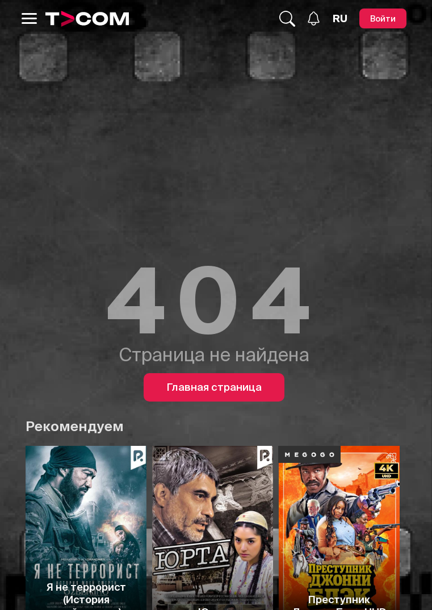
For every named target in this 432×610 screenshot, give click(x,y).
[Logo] (87, 19)
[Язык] (340, 19)
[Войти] (382, 18)
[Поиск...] (287, 19)
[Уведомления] (314, 18)
